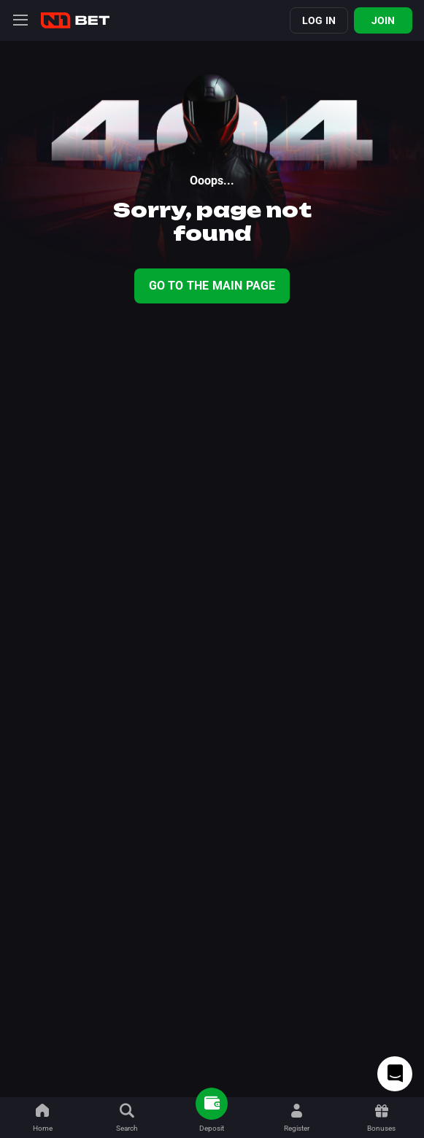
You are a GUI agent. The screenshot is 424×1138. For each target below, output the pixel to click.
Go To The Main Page (212, 286)
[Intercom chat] (394, 1073)
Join (383, 20)
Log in (319, 20)
